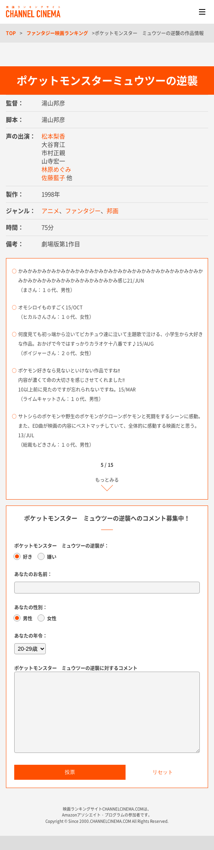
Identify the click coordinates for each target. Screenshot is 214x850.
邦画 (112, 210)
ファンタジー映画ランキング (57, 33)
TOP (11, 33)
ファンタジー (83, 210)
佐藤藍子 (53, 177)
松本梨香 (53, 136)
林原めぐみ (56, 169)
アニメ (50, 210)
